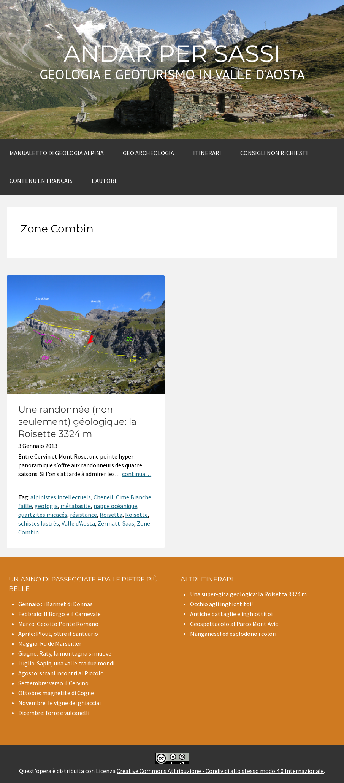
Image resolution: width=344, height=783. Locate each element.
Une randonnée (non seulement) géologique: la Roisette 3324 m (77, 421)
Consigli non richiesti (274, 153)
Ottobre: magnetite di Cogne (56, 693)
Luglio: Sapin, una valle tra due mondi (66, 663)
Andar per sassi (172, 54)
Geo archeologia (148, 153)
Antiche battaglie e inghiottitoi (231, 614)
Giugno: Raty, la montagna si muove (64, 653)
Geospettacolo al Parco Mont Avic (234, 623)
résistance (83, 514)
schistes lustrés (38, 523)
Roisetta (111, 514)
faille (25, 506)
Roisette (136, 514)
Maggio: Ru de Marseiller (49, 643)
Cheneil (103, 497)
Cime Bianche (133, 497)
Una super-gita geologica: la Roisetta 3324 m (248, 594)
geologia (46, 506)
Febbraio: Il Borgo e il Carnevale (59, 614)
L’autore (105, 180)
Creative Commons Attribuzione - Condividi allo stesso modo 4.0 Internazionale (220, 771)
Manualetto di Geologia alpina (57, 153)
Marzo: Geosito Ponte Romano (58, 623)
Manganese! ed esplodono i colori (233, 633)
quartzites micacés (42, 514)
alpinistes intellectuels (60, 497)
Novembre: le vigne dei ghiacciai (59, 703)
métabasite (75, 506)
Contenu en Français (41, 180)
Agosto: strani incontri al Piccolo (61, 673)
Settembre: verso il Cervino (53, 683)
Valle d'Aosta (78, 523)
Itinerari (207, 153)
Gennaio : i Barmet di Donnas (55, 604)
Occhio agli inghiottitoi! (221, 604)
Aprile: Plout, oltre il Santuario (58, 633)
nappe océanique (115, 506)
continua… (136, 474)
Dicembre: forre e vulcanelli (53, 712)
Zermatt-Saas (116, 523)
